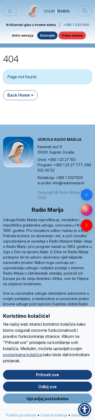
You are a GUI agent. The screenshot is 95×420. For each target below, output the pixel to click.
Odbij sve (47, 389)
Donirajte (47, 35)
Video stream (72, 35)
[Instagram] (86, 210)
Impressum (80, 418)
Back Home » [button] (20, 95)
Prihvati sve (47, 377)
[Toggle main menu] (10, 11)
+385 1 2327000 (76, 25)
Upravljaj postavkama (47, 401)
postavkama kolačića (22, 357)
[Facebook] (86, 195)
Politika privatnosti (21, 418)
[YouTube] (86, 225)
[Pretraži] (85, 11)
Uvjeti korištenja (54, 418)
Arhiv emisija (22, 35)
